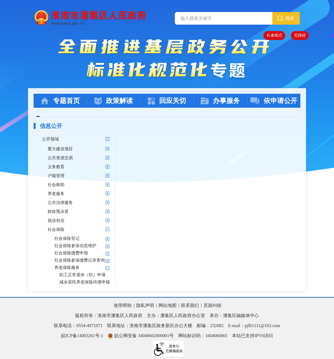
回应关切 (167, 101)
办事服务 (220, 101)
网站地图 (168, 305)
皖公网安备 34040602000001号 (141, 336)
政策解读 (113, 101)
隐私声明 (145, 305)
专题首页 (60, 101)
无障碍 (300, 35)
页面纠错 (212, 305)
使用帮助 (123, 305)
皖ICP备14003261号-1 (82, 335)
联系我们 (190, 305)
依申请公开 (273, 101)
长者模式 (274, 35)
